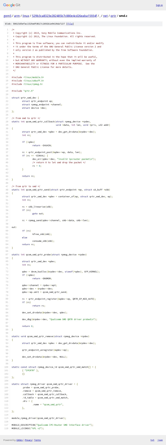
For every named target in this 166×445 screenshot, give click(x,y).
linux (26, 16)
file (70, 23)
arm (17, 16)
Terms (37, 440)
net (105, 16)
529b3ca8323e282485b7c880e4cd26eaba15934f (64, 16)
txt (152, 440)
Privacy (28, 440)
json (160, 440)
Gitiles (19, 440)
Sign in (159, 5)
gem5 (7, 16)
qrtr (113, 16)
